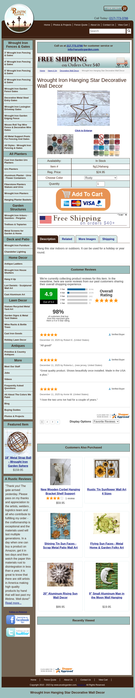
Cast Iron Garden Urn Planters (15, 161)
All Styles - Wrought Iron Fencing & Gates (17, 146)
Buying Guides (12, 410)
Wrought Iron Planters (16, 193)
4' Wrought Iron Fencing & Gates (17, 63)
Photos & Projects (62, 24)
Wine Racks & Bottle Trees (15, 325)
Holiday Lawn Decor (15, 339)
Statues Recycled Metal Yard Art (17, 307)
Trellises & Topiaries (15, 224)
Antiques (18, 345)
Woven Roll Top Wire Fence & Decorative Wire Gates (17, 127)
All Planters (18, 154)
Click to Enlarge (83, 111)
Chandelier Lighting (15, 251)
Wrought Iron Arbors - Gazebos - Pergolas (16, 216)
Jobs (7, 373)
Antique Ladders (13, 263)
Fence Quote (80, 24)
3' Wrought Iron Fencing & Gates (17, 54)
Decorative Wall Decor (69, 71)
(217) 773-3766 (118, 18)
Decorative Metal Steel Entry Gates (16, 99)
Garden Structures (18, 207)
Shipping (108, 239)
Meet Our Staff (12, 366)
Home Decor (18, 257)
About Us (95, 24)
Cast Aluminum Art (14, 294)
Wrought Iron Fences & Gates (18, 44)
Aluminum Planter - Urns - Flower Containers (17, 176)
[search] (107, 31)
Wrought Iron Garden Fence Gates (15, 90)
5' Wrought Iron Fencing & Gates (17, 72)
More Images (87, 239)
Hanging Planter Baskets (17, 199)
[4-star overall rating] (60, 498)
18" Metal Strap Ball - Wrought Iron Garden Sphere (18, 461)
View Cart (123, 24)
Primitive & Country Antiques (15, 353)
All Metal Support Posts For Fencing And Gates (17, 137)
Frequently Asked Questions (14, 387)
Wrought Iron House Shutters (15, 271)
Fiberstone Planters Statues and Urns (15, 185)
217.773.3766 (75, 45)
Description (48, 239)
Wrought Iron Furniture (16, 245)
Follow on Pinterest (18, 612)
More (18, 360)
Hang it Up (10, 279)
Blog (6, 403)
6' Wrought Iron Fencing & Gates (17, 81)
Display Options (80, 421)
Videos (8, 379)
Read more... (13, 602)
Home (47, 24)
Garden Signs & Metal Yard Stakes (16, 316)
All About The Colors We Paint (17, 396)
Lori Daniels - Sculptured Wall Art (17, 286)
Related (67, 239)
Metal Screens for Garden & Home (13, 232)
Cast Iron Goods (13, 333)
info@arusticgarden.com (83, 49)
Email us (82, 685)
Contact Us (108, 24)
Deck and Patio (18, 239)
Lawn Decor (18, 300)
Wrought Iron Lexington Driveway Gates (17, 108)
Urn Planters (11, 169)
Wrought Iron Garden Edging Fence (15, 117)
